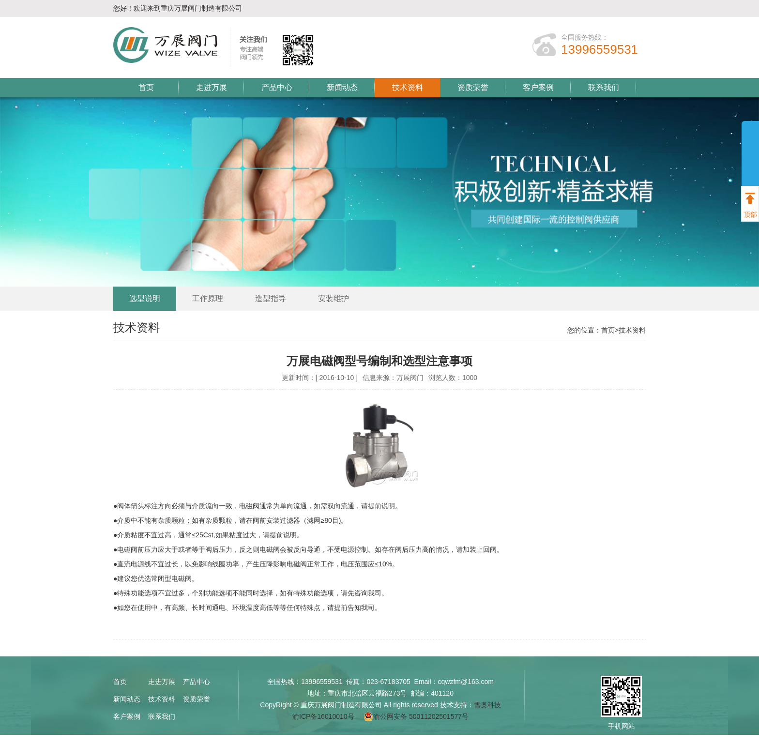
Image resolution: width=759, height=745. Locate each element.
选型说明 (144, 298)
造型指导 (270, 298)
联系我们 (603, 87)
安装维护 (333, 298)
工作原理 (207, 298)
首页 (146, 87)
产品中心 (276, 87)
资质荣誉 (472, 87)
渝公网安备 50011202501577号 (416, 716)
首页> (610, 330)
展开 (750, 180)
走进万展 (211, 87)
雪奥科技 (487, 705)
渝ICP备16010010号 (323, 716)
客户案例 (538, 87)
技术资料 (407, 87)
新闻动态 (342, 87)
